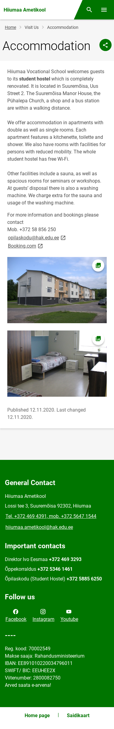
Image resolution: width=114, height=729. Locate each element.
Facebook (15, 615)
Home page (37, 715)
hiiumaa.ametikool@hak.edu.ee (39, 527)
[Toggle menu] (104, 9)
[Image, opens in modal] (57, 290)
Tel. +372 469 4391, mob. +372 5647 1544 (50, 516)
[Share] (105, 45)
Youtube (69, 615)
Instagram (43, 615)
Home (10, 27)
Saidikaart (78, 715)
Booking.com (26, 245)
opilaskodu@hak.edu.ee (37, 237)
